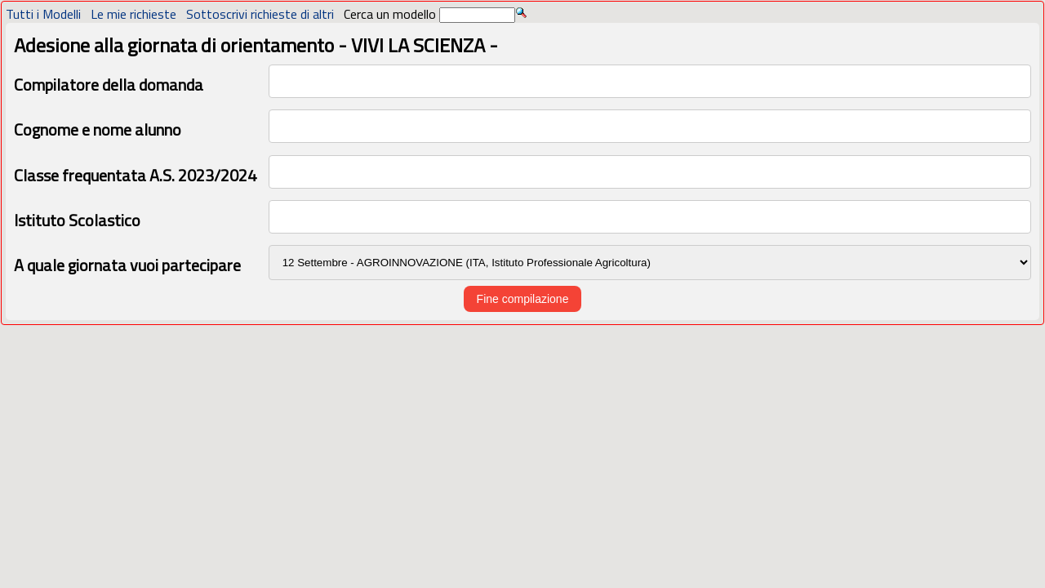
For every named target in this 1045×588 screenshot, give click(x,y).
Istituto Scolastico (77, 220)
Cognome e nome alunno (97, 129)
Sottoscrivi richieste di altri (260, 14)
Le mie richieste (133, 14)
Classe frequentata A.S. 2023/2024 (135, 175)
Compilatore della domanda (108, 84)
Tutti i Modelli (43, 14)
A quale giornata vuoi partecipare (127, 265)
